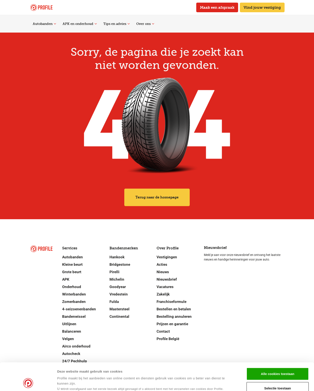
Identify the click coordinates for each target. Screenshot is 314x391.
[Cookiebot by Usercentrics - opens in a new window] (28, 382)
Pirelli (114, 272)
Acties (162, 264)
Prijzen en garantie (172, 324)
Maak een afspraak (217, 7)
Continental (119, 316)
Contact (163, 331)
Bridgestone (119, 264)
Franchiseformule (171, 301)
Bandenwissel (74, 316)
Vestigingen (167, 257)
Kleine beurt (72, 264)
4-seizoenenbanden (79, 309)
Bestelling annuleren (174, 316)
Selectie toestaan (277, 362)
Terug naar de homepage (157, 197)
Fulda (114, 301)
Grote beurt (71, 272)
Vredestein (118, 294)
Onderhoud (71, 287)
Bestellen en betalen (174, 309)
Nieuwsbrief (167, 279)
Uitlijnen (69, 324)
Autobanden (44, 24)
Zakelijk (163, 294)
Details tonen (211, 382)
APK (65, 279)
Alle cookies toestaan (277, 348)
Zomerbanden (74, 301)
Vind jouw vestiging (262, 7)
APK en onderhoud (80, 24)
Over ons (145, 24)
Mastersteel (119, 309)
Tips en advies (116, 24)
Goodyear (117, 287)
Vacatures (165, 287)
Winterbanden (74, 294)
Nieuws (163, 272)
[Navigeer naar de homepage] (41, 7)
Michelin (116, 279)
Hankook (117, 257)
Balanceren (71, 331)
